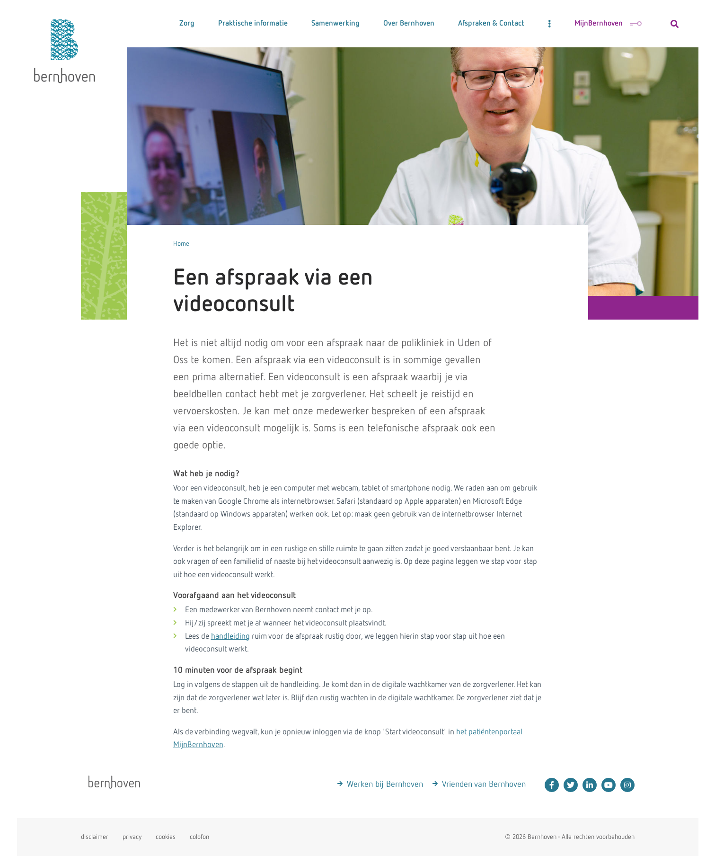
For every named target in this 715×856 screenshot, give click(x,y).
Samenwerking (335, 23)
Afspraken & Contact (491, 23)
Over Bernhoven (408, 23)
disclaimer (94, 837)
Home (181, 244)
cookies (166, 837)
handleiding (230, 637)
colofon (199, 837)
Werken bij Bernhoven (385, 784)
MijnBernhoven (608, 23)
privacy (132, 837)
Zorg (186, 23)
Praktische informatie (253, 23)
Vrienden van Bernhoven (484, 784)
